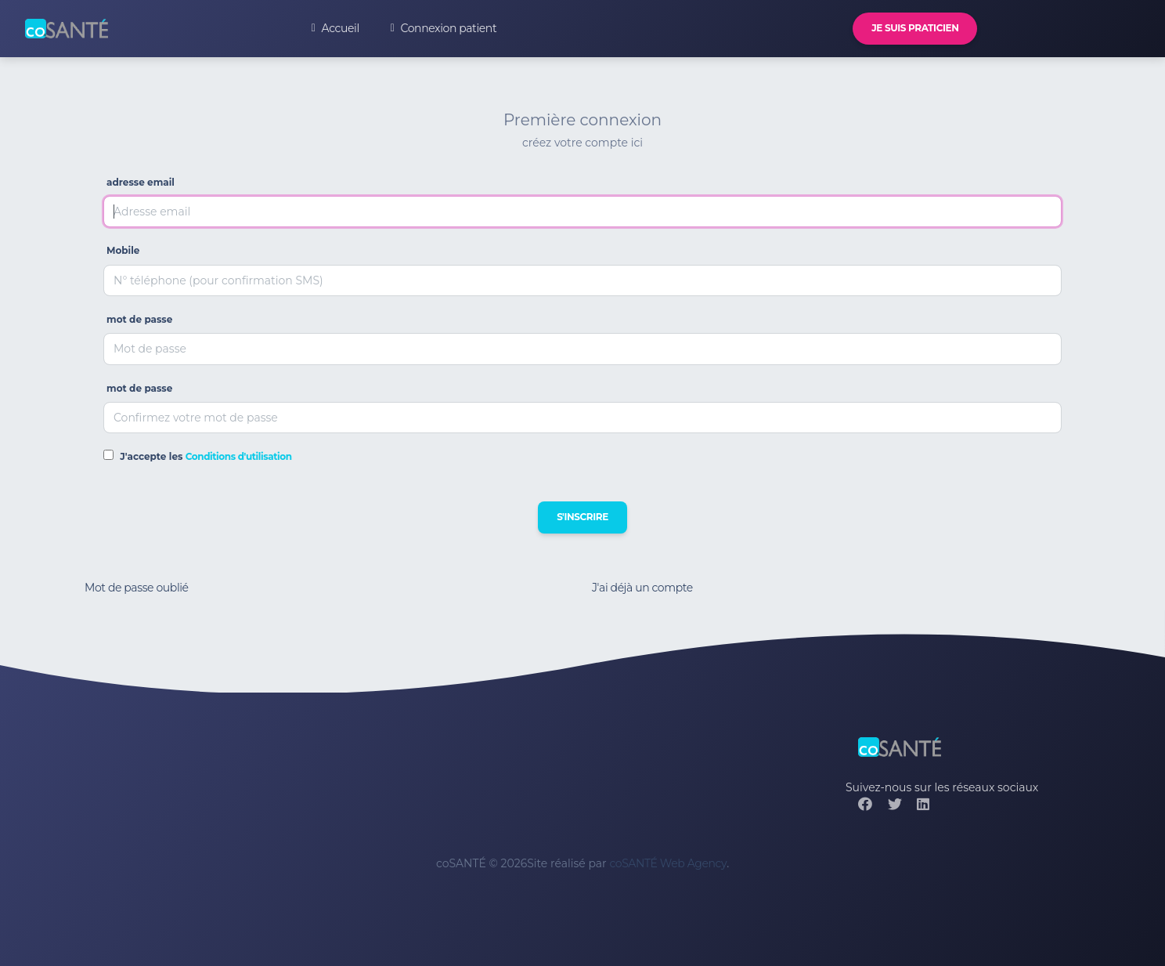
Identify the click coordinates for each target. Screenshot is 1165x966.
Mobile (122, 250)
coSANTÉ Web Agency (668, 863)
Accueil (335, 28)
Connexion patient (443, 28)
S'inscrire (582, 517)
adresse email (140, 182)
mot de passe (139, 319)
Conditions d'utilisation (239, 456)
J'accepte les (205, 456)
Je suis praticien (914, 28)
